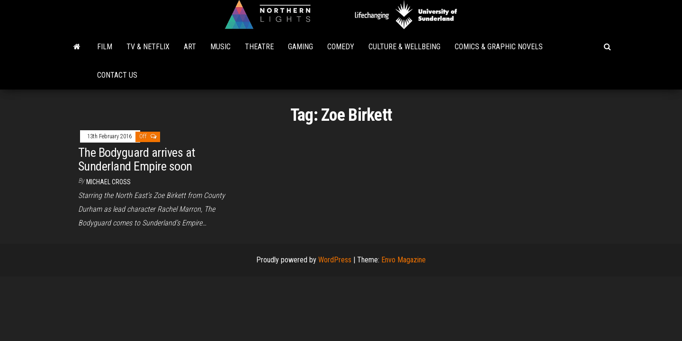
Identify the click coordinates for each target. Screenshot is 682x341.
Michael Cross (108, 182)
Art (190, 46)
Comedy (340, 46)
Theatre (259, 46)
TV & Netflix (148, 46)
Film (104, 46)
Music (220, 46)
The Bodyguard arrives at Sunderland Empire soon (136, 159)
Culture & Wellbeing (404, 46)
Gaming (300, 46)
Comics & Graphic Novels (499, 46)
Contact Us (117, 75)
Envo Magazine (403, 259)
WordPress (334, 259)
